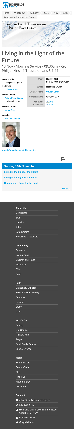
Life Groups (22, 330)
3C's (18, 269)
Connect (20, 395)
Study (19, 307)
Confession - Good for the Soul (20, 183)
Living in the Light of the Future (21, 172)
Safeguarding (22, 232)
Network (20, 302)
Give (18, 311)
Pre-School (21, 264)
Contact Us (21, 213)
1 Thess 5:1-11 (11, 89)
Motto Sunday (23, 382)
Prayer (19, 339)
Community (22, 245)
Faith (18, 283)
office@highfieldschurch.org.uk (34, 400)
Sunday (34, 13)
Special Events (23, 349)
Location (20, 222)
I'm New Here (22, 335)
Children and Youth (25, 260)
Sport (18, 274)
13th (65, 13)
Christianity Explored (26, 288)
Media (19, 358)
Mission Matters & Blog (27, 292)
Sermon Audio (23, 362)
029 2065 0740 (26, 405)
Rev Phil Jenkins (12, 118)
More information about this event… (19, 150)
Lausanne (21, 386)
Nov (56, 13)
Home (6, 13)
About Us (21, 208)
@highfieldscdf (26, 422)
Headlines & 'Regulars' (27, 236)
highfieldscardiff (27, 417)
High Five (20, 377)
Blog (18, 372)
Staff (18, 217)
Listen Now (10, 110)
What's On (19, 13)
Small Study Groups (26, 344)
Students (20, 250)
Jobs (18, 227)
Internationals (22, 255)
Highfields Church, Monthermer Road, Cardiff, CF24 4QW (38, 411)
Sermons (20, 297)
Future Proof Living (14, 98)
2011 (46, 13)
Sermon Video (23, 367)
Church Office (52, 92)
